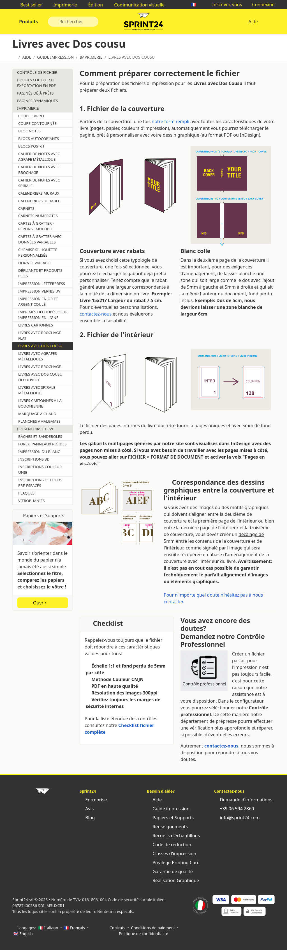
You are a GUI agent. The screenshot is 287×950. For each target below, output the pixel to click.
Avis (87, 809)
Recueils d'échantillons (173, 835)
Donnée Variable (35, 262)
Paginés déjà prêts (35, 93)
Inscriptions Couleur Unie (40, 469)
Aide (253, 22)
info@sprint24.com (237, 818)
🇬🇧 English (23, 933)
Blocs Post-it (31, 146)
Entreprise (93, 800)
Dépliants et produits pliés (40, 273)
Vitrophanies (31, 500)
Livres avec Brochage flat (39, 335)
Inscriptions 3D (34, 459)
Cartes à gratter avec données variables (39, 239)
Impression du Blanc (39, 451)
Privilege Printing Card (173, 862)
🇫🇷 (196, 4)
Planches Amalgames (39, 421)
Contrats (117, 927)
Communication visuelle (136, 5)
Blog (87, 818)
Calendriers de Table (39, 200)
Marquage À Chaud (37, 413)
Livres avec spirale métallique (36, 390)
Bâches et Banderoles (40, 436)
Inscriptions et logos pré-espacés (40, 482)
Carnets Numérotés (38, 215)
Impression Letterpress (41, 283)
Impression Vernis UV (39, 291)
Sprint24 (143, 23)
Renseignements (167, 827)
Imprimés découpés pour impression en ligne (43, 314)
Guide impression (168, 809)
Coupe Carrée (31, 115)
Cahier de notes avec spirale (39, 183)
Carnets (26, 208)
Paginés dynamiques (37, 100)
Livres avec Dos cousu (40, 345)
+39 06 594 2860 (234, 809)
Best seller (28, 5)
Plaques (26, 493)
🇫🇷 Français (74, 927)
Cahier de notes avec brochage (39, 169)
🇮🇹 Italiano (48, 927)
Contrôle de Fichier (37, 72)
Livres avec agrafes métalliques (37, 356)
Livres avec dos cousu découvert (40, 377)
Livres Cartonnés (35, 325)
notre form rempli (170, 121)
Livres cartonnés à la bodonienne (40, 403)
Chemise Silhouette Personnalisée (37, 252)
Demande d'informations (243, 800)
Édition (93, 5)
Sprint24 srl (22, 899)
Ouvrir (42, 603)
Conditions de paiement (153, 927)
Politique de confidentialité (143, 933)
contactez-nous (96, 314)
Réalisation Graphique (173, 880)
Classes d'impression (171, 853)
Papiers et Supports (170, 818)
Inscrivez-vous (224, 4)
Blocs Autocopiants (38, 138)
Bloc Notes (29, 131)
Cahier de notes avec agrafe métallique (39, 156)
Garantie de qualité (170, 871)
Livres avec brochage (39, 366)
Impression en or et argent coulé (38, 301)
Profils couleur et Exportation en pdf (36, 82)
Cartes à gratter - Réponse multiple (36, 226)
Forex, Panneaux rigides (42, 444)
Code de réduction (169, 844)
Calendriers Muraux (38, 193)
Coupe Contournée (37, 123)
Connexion (260, 4)
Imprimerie (62, 5)
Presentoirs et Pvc (35, 428)
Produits (27, 22)
